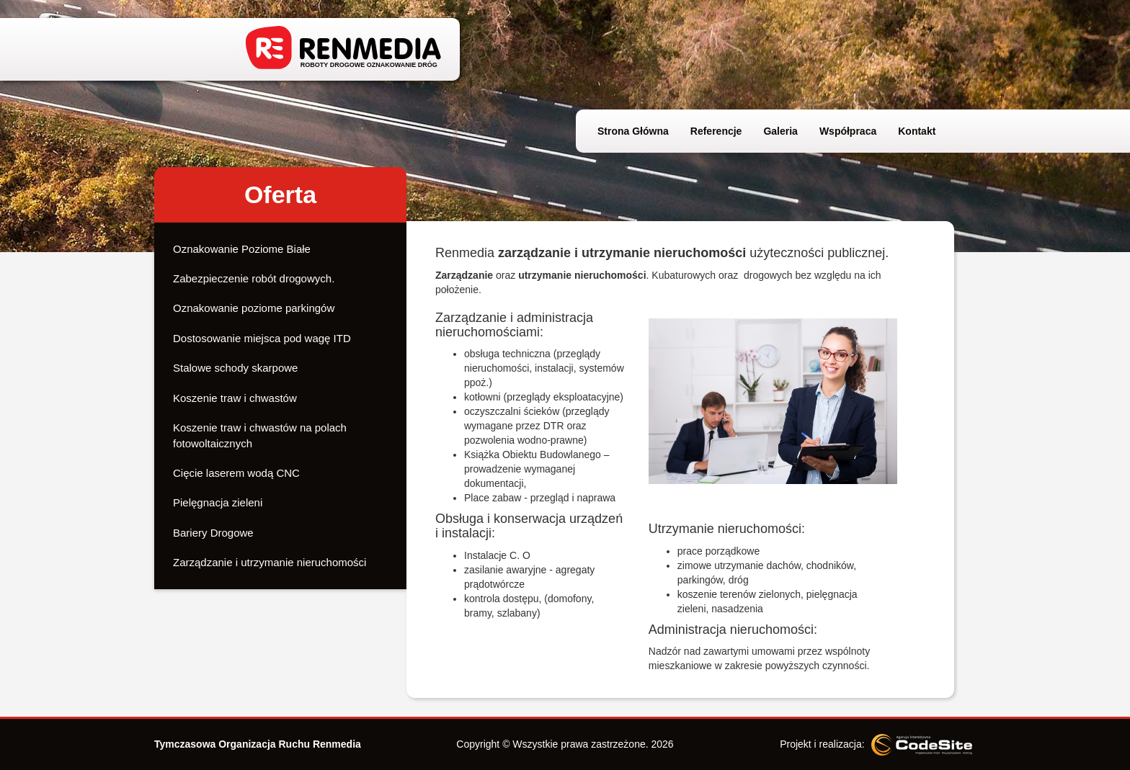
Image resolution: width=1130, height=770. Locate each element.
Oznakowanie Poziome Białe (242, 249)
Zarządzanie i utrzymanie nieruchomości (269, 562)
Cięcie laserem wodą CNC (236, 473)
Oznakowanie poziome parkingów (253, 308)
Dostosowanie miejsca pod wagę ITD (262, 338)
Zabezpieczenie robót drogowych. (253, 278)
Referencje (716, 131)
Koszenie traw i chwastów (235, 398)
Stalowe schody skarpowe (235, 368)
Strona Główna (633, 131)
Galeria (780, 131)
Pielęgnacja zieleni (217, 502)
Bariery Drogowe (213, 533)
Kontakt (916, 131)
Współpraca (847, 131)
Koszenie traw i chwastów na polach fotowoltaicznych (260, 435)
